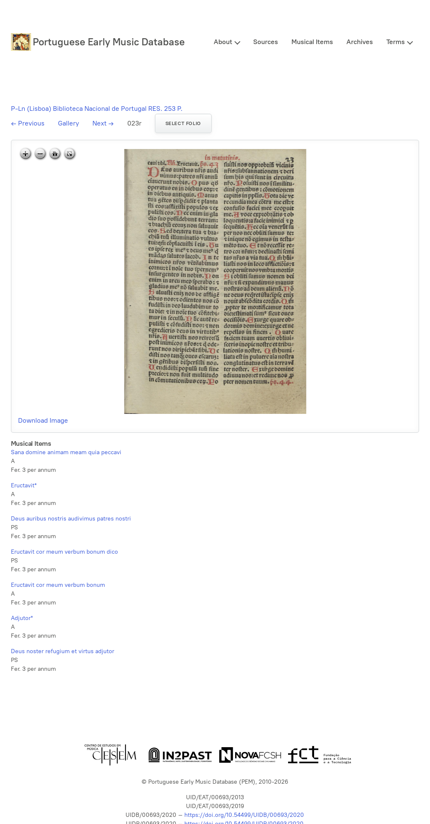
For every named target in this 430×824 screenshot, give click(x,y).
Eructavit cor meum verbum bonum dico (64, 551)
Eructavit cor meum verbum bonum (58, 585)
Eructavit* (24, 485)
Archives (359, 42)
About (223, 42)
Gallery (68, 123)
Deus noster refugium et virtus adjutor (62, 651)
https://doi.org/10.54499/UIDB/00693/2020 (244, 815)
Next (103, 123)
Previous (28, 123)
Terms (395, 42)
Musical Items (312, 42)
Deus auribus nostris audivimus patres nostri (71, 518)
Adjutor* (22, 618)
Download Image (43, 420)
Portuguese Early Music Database (109, 42)
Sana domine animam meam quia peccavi (66, 452)
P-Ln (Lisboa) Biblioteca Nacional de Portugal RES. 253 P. (97, 108)
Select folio (183, 123)
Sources (265, 42)
